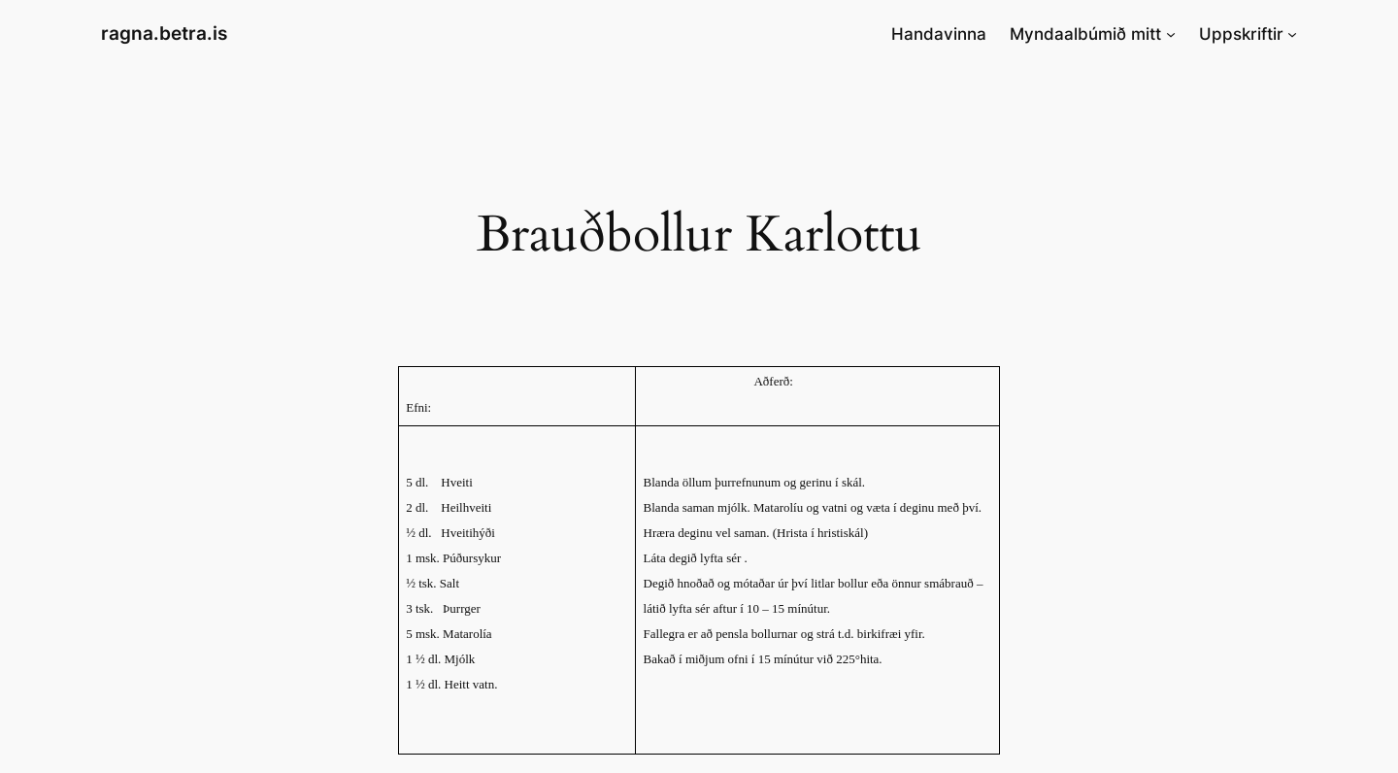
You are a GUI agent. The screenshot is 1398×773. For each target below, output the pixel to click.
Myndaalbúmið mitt (1085, 34)
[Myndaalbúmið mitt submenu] (1171, 34)
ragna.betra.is (164, 33)
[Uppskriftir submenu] (1292, 34)
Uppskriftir (1241, 34)
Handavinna (938, 34)
